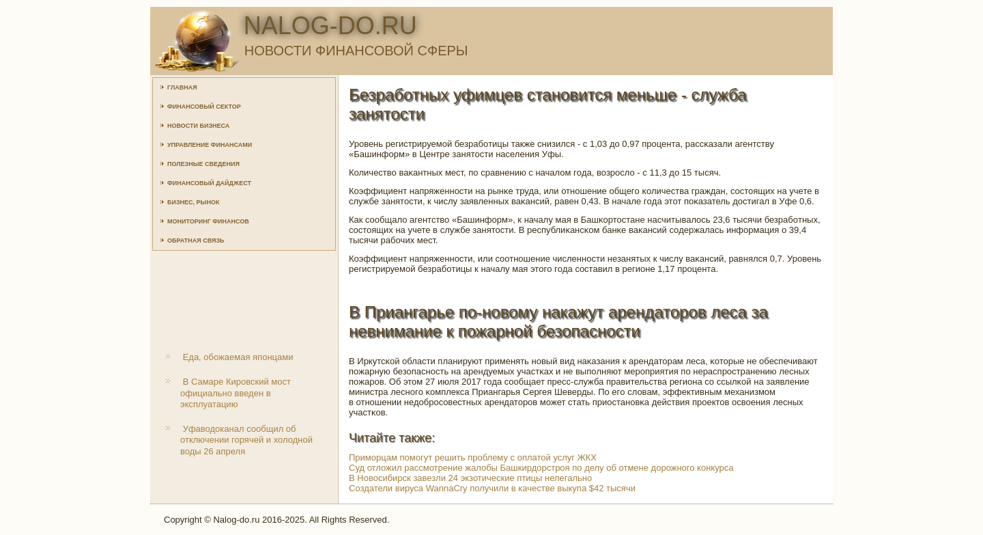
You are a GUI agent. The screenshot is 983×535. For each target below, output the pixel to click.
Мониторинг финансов (208, 221)
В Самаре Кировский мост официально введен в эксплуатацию (235, 392)
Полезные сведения (203, 164)
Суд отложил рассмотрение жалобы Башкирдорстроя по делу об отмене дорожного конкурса (541, 468)
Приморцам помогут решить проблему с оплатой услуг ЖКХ (473, 457)
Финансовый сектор (204, 106)
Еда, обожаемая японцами (238, 357)
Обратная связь (196, 240)
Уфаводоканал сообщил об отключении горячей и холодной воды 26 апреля (246, 440)
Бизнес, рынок (193, 202)
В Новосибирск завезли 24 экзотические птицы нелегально (470, 478)
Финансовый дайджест (209, 183)
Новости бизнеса (198, 125)
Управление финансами (209, 144)
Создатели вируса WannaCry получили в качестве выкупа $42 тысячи (492, 488)
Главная (182, 87)
